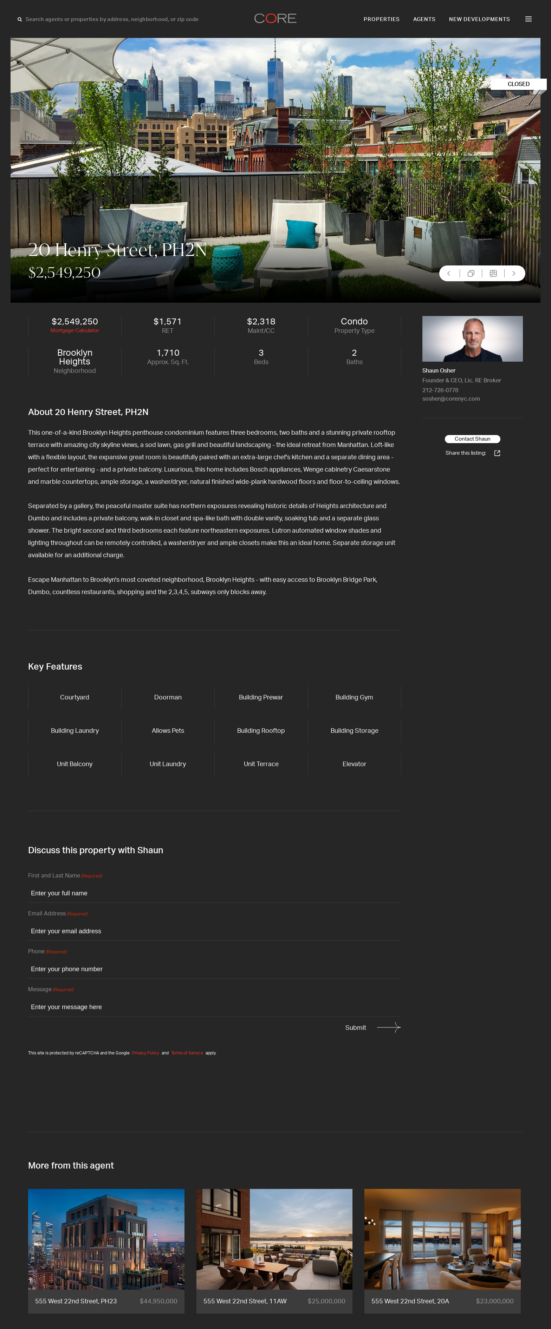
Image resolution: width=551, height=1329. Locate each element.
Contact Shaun (473, 439)
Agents (424, 19)
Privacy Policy (145, 1053)
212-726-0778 (440, 390)
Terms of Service (187, 1053)
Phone (47, 952)
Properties (382, 19)
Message (50, 990)
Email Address (57, 914)
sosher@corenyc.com (451, 399)
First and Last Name (65, 876)
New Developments (479, 19)
